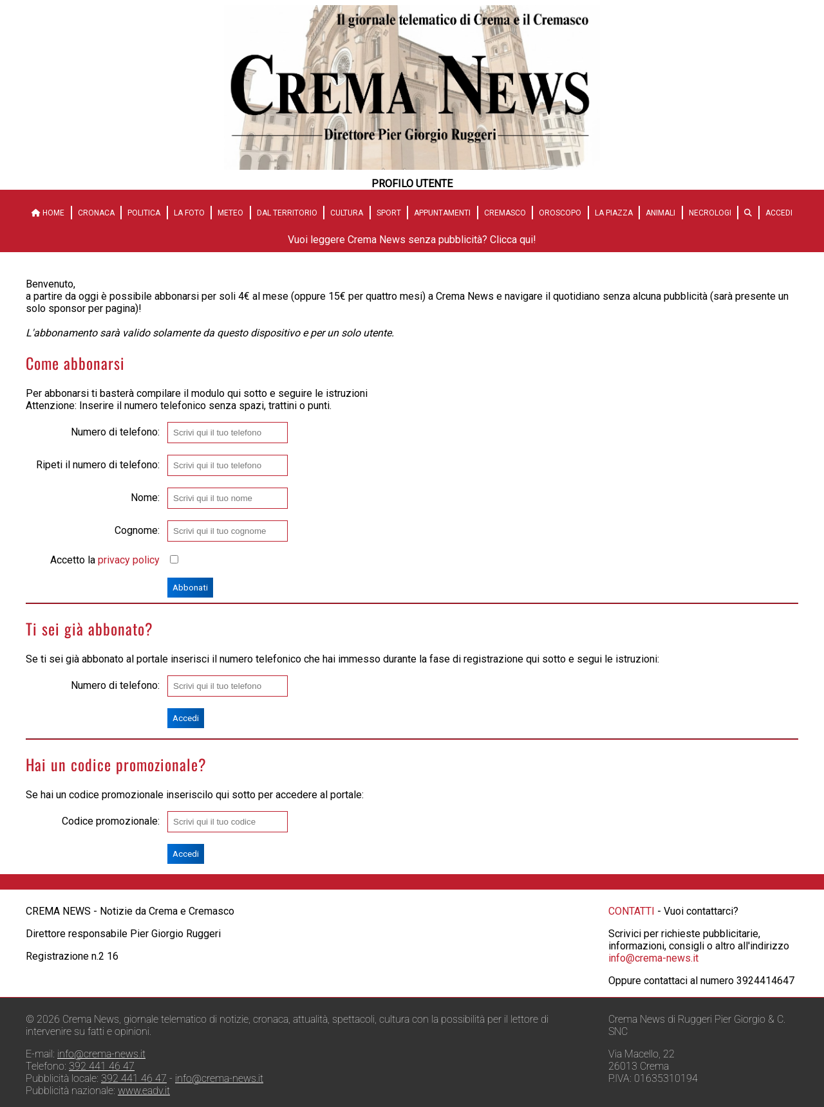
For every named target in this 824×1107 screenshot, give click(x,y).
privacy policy (129, 560)
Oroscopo (560, 212)
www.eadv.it (144, 1090)
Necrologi (710, 212)
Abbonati (190, 587)
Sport (389, 212)
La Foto (189, 212)
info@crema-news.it (653, 958)
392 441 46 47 (102, 1066)
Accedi (778, 212)
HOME (48, 212)
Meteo (230, 212)
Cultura (346, 212)
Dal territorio (287, 212)
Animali (660, 212)
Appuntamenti (442, 212)
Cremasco (505, 212)
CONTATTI (631, 911)
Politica (143, 212)
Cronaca (96, 212)
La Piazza (614, 212)
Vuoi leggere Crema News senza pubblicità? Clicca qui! (412, 239)
